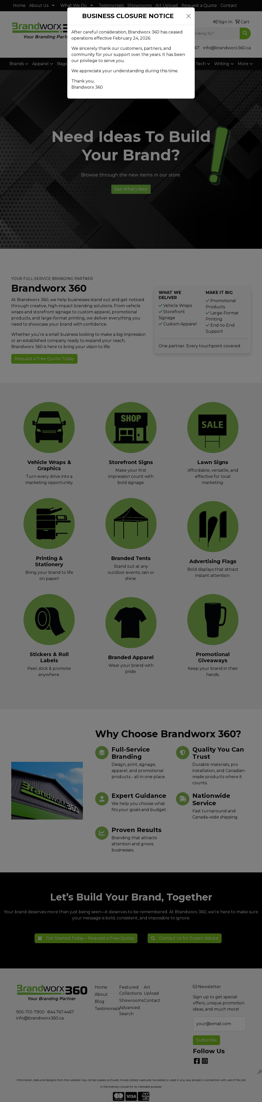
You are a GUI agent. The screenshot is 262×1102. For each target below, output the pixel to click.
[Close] (189, 16)
